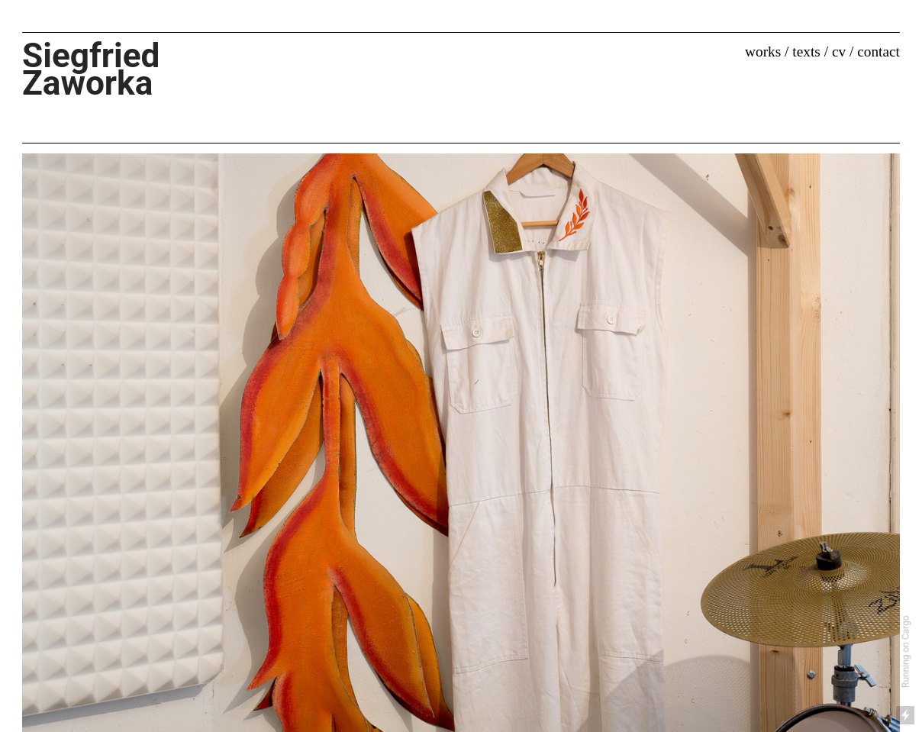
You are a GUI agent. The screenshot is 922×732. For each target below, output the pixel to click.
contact (878, 52)
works (763, 52)
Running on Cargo (907, 652)
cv (839, 52)
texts (806, 52)
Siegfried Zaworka (103, 69)
